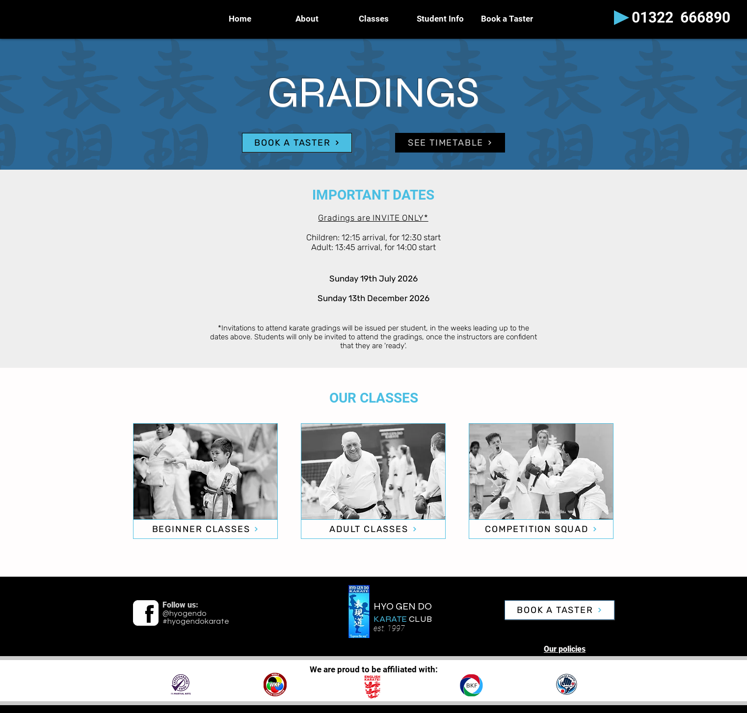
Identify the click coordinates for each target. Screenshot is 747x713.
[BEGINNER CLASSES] (205, 529)
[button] (440, 19)
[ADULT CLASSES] (373, 529)
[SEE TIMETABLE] (450, 143)
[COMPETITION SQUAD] (541, 529)
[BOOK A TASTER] (297, 143)
